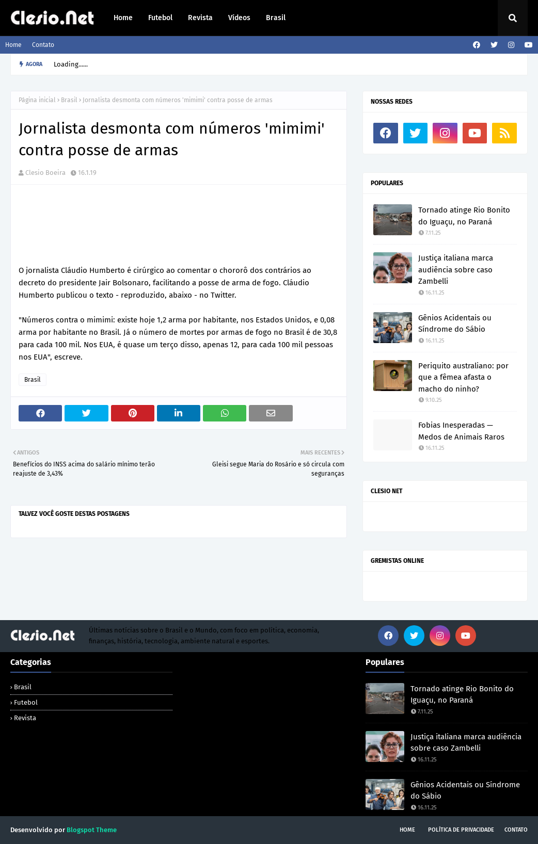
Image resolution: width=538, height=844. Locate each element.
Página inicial (37, 100)
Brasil (69, 100)
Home (13, 44)
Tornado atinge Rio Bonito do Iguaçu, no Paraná (464, 215)
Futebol (26, 702)
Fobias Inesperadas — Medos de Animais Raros (461, 431)
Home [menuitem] (123, 17)
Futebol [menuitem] (160, 17)
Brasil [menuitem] (276, 17)
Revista (25, 718)
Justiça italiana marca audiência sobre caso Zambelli (455, 269)
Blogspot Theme (92, 830)
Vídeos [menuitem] (239, 17)
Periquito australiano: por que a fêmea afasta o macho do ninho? (463, 377)
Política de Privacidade (461, 829)
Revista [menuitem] (200, 17)
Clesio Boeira (45, 172)
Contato (43, 44)
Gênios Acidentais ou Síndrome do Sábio (455, 323)
